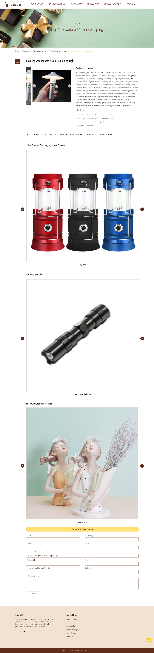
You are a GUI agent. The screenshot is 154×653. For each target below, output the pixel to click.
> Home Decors (70, 633)
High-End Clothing (56, 4)
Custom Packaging (112, 4)
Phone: (87, 544)
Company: (89, 536)
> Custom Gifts (69, 623)
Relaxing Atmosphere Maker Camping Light (82, 51)
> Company (68, 636)
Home (17, 51)
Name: (30, 536)
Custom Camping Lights (58, 51)
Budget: (87, 568)
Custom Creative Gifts (40, 51)
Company (131, 4)
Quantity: (88, 560)
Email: (29, 544)
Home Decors (76, 4)
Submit (34, 593)
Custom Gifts (93, 4)
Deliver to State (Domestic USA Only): (39, 568)
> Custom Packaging (72, 630)
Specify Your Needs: (34, 576)
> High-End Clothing (71, 619)
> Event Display (69, 626)
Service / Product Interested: (37, 552)
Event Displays (37, 4)
